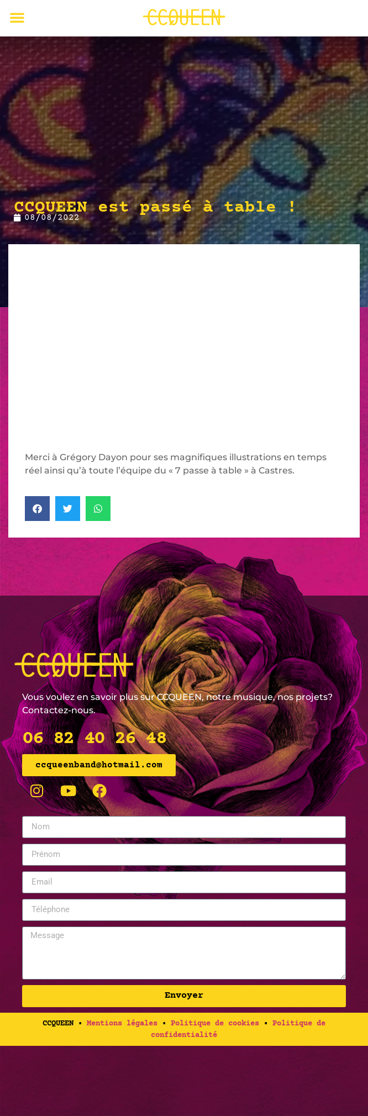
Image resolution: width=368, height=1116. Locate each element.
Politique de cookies (215, 1023)
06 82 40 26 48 (94, 739)
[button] (17, 17)
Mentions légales (122, 1023)
